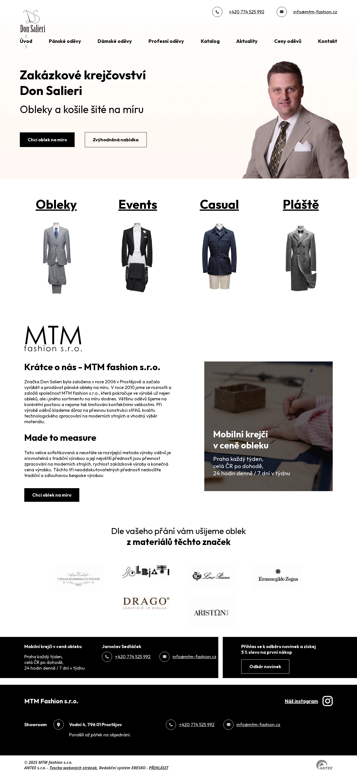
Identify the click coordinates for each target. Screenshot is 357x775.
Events (138, 204)
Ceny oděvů (287, 41)
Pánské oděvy (65, 41)
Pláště (301, 204)
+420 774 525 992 (246, 12)
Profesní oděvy (166, 41)
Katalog (210, 41)
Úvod (26, 41)
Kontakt (327, 41)
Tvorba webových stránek (73, 768)
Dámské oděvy (115, 41)
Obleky (56, 204)
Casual (219, 204)
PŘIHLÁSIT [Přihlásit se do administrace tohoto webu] (158, 768)
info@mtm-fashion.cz (315, 12)
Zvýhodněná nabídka (116, 140)
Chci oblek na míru (47, 140)
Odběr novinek (265, 666)
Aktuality (247, 41)
